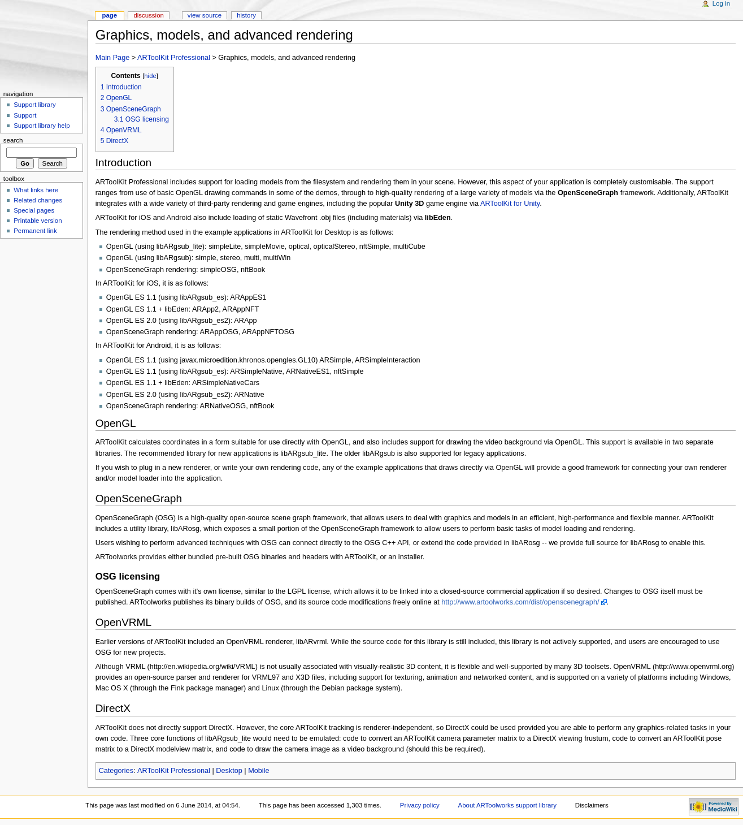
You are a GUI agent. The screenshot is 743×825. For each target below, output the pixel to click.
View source (204, 15)
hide (150, 75)
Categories (116, 771)
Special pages (34, 210)
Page (109, 15)
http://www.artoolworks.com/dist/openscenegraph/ (520, 602)
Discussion (148, 15)
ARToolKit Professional (173, 58)
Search (13, 140)
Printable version (38, 220)
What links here (36, 190)
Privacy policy (420, 805)
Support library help (41, 125)
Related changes (38, 200)
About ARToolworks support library (507, 805)
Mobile (258, 771)
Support (25, 115)
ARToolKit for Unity (510, 204)
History (246, 15)
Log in (721, 3)
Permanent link (35, 230)
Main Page (112, 58)
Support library (34, 104)
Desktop (229, 771)
